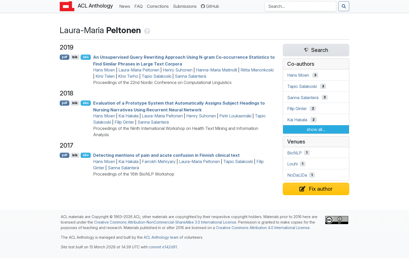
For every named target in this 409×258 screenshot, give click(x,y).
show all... (316, 129)
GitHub (210, 6)
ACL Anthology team (161, 237)
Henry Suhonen (178, 70)
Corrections (159, 6)
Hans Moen (104, 70)
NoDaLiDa (297, 175)
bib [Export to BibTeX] (74, 57)
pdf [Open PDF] (64, 57)
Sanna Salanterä (190, 76)
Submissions (186, 6)
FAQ (139, 6)
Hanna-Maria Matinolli (216, 70)
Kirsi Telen (105, 76)
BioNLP (294, 152)
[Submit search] (343, 6)
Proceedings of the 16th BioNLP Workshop (133, 174)
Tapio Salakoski (156, 76)
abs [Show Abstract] (86, 57)
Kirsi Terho (128, 76)
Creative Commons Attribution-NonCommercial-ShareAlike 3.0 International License (165, 222)
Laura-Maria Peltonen (138, 70)
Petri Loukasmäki (235, 115)
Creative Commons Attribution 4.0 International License (263, 227)
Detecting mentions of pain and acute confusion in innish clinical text (166, 155)
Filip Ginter (124, 122)
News (125, 6)
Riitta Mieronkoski (257, 70)
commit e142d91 (163, 247)
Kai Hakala (128, 115)
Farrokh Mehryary (159, 161)
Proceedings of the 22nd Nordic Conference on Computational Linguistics (162, 82)
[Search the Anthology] (300, 6)
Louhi (292, 163)
